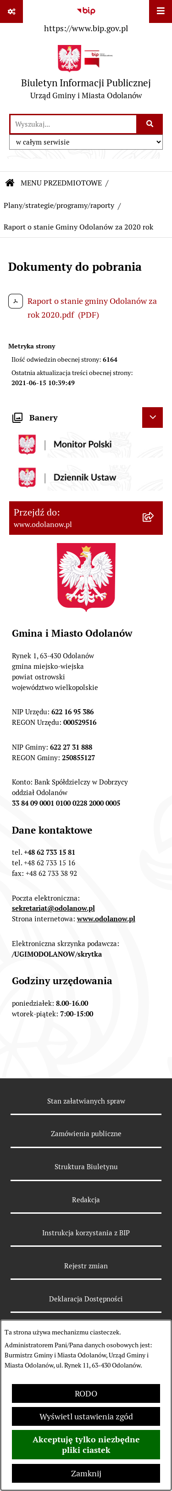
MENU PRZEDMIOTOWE (61, 183)
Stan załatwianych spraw (86, 1101)
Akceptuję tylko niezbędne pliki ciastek (86, 1444)
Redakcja (86, 1199)
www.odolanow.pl (106, 919)
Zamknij (86, 1473)
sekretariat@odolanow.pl (53, 908)
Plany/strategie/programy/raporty (59, 205)
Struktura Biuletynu (86, 1166)
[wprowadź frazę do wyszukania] (73, 124)
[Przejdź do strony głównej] (86, 74)
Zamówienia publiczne (86, 1133)
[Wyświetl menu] (160, 11)
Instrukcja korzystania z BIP (86, 1232)
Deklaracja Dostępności (86, 1299)
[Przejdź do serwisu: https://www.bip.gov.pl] (86, 18)
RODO (86, 1393)
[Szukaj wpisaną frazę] (150, 124)
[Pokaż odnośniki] (11, 11)
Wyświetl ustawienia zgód (86, 1416)
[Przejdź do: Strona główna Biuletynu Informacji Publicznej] (10, 183)
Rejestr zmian (86, 1265)
